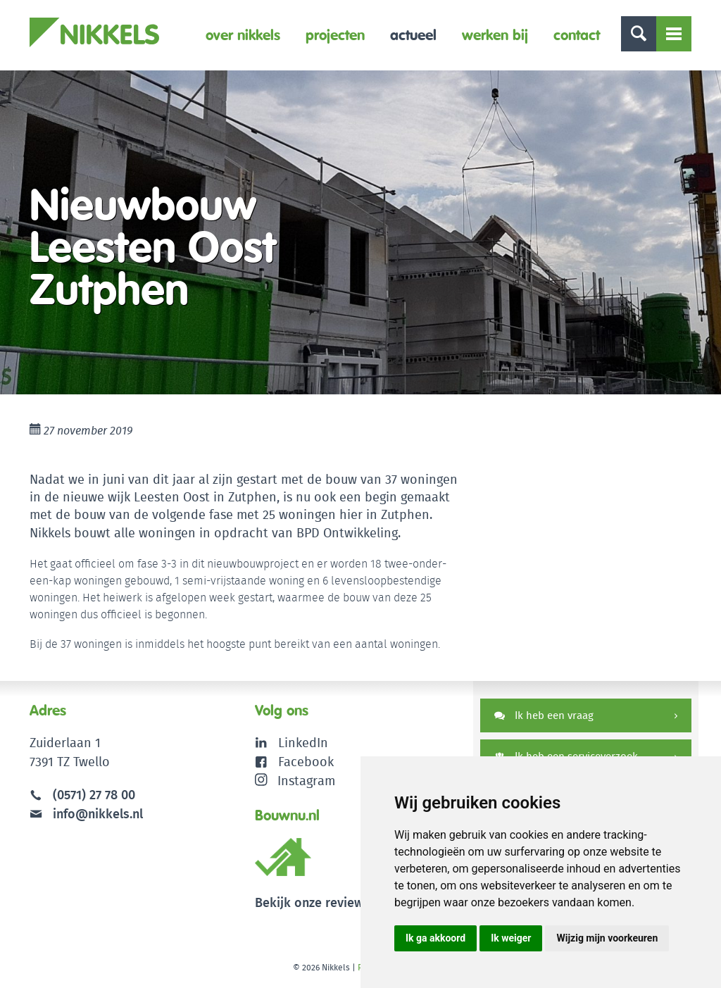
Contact (576, 35)
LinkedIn (303, 742)
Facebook (306, 761)
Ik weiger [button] (511, 938)
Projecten (335, 35)
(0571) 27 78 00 (94, 794)
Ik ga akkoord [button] (435, 938)
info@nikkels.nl (86, 814)
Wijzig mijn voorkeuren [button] (607, 938)
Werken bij (495, 35)
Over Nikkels (243, 35)
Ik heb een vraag (544, 715)
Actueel (413, 35)
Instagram (295, 780)
